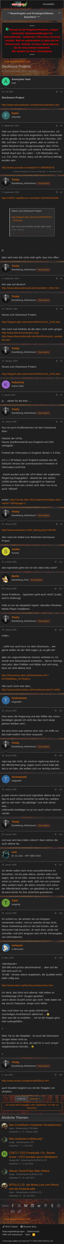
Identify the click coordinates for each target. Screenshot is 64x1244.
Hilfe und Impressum (12, 1234)
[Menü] (5, 4)
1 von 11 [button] (21, 1098)
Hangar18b (14, 1160)
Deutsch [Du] (28, 1226)
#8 (61, 422)
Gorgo (12, 1142)
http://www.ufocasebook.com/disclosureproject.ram (30, 104)
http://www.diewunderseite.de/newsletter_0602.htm (31, 287)
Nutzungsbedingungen (13, 1231)
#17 (60, 865)
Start (27, 1234)
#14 (60, 755)
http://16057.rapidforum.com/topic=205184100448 (30, 197)
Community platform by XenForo (27, 1241)
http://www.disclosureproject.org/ (20, 332)
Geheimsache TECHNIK (27, 1128)
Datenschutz (33, 1231)
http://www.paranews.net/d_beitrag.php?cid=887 (29, 529)
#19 (60, 958)
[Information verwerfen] (59, 13)
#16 (60, 834)
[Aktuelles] (59, 4)
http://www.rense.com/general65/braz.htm (25, 1080)
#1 (61, 92)
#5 (61, 309)
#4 (61, 278)
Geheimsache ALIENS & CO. (34, 1160)
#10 (60, 562)
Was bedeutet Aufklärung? (26, 1138)
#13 (60, 711)
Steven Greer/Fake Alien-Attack (29, 1170)
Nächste (35, 1098)
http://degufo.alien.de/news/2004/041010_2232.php (31, 321)
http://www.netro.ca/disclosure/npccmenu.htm (27, 985)
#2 (61, 126)
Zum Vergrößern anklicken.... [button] (32, 233)
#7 (61, 395)
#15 (60, 789)
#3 (61, 192)
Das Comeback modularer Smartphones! (35, 1125)
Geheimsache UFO (25, 1142)
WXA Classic (10, 1226)
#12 (60, 630)
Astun (11, 1128)
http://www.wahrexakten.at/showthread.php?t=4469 (31, 689)
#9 (61, 524)
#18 (60, 913)
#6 (61, 361)
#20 (60, 1075)
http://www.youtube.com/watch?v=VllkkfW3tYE (28, 167)
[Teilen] (56, 92)
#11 (60, 588)
